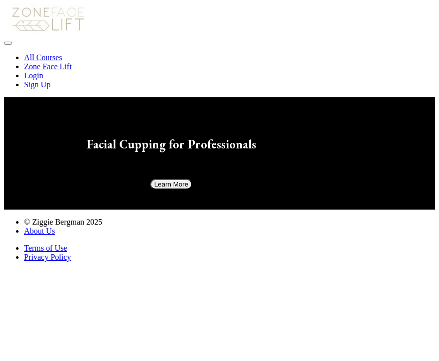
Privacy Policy (47, 257)
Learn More (171, 184)
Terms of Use (45, 248)
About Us (39, 231)
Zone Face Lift (48, 66)
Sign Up (37, 84)
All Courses (43, 57)
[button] (8, 43)
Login (33, 75)
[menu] (219, 71)
